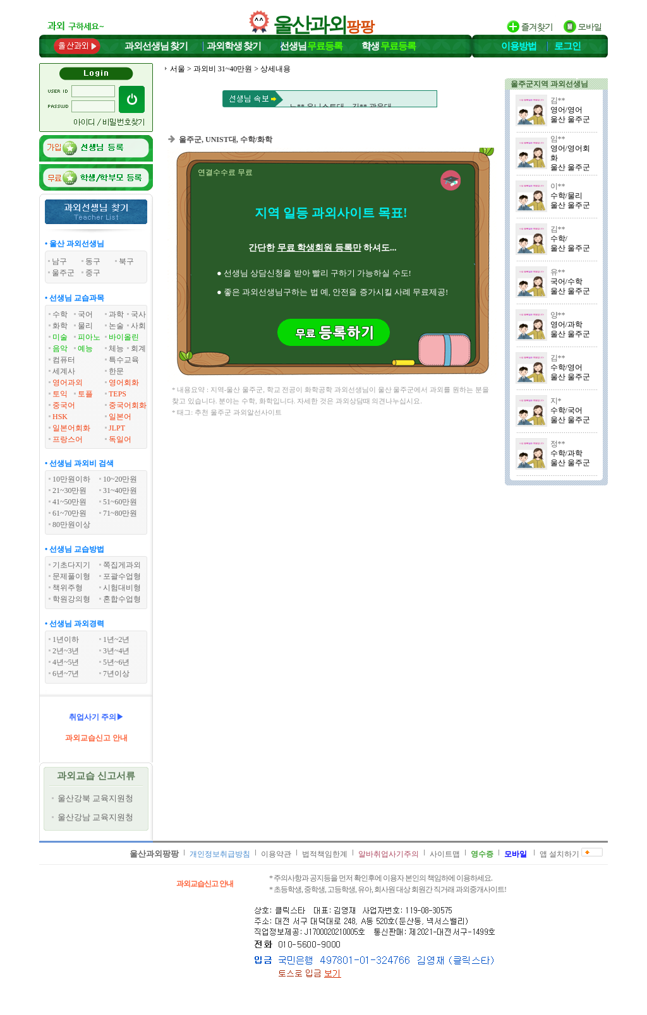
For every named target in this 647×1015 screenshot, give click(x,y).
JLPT (117, 428)
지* (556, 400)
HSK (60, 416)
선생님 (311, 46)
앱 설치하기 (559, 854)
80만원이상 (71, 524)
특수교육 (124, 359)
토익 (60, 393)
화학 (60, 325)
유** (557, 272)
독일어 (120, 439)
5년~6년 (116, 662)
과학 (116, 314)
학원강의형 (71, 599)
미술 (60, 337)
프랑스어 (67, 439)
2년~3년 (66, 650)
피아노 (89, 337)
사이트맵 (445, 854)
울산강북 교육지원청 (95, 798)
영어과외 (67, 382)
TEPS (117, 393)
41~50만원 (69, 501)
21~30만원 (69, 490)
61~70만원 (69, 513)
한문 (116, 371)
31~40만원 (120, 490)
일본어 (120, 416)
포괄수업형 (122, 576)
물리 (85, 325)
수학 (60, 314)
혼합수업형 (122, 599)
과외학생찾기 (234, 46)
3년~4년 (116, 650)
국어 (85, 314)
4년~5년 (66, 662)
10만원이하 (71, 479)
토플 (85, 393)
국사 (138, 314)
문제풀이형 (71, 576)
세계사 (63, 371)
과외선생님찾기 (156, 46)
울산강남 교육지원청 (95, 817)
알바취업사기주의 (388, 854)
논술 (116, 325)
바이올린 (124, 337)
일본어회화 (71, 428)
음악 (60, 348)
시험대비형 (122, 587)
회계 (138, 348)
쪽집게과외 (122, 565)
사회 (138, 325)
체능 (116, 348)
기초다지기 (71, 565)
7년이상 (116, 673)
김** (557, 100)
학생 (388, 46)
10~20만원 (120, 479)
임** (557, 138)
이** (557, 186)
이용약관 (276, 854)
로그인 (567, 46)
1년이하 (65, 639)
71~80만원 (120, 513)
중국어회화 (128, 405)
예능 (85, 348)
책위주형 (67, 587)
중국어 (63, 405)
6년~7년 (66, 673)
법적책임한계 (325, 854)
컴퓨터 (63, 359)
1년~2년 (116, 639)
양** (557, 315)
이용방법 (518, 46)
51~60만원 (120, 501)
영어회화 (124, 382)
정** (557, 443)
